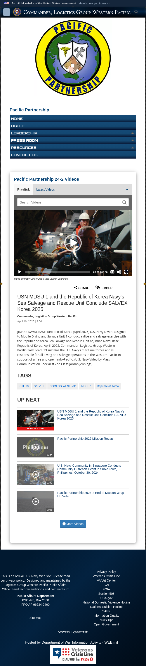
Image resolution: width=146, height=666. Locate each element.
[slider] (57, 272)
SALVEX (39, 386)
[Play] (19, 272)
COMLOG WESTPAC (63, 386)
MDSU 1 (86, 386)
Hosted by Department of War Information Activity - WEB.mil (71, 642)
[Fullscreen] (126, 272)
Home (17, 118)
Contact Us (24, 155)
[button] (94, 3)
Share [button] (81, 288)
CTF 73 (24, 386)
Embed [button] (104, 288)
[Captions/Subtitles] (112, 272)
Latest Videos (82, 189)
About (18, 126)
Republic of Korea (108, 386)
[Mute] (119, 272)
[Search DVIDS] (70, 202)
